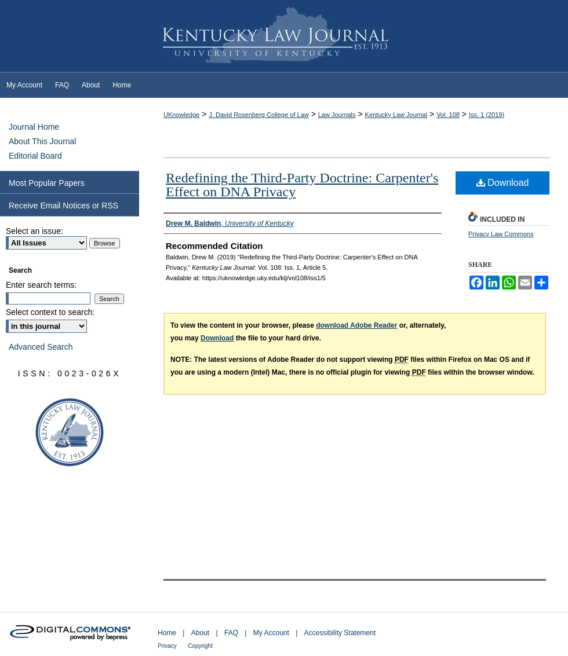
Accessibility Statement (340, 633)
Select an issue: (34, 231)
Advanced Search (41, 346)
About (200, 633)
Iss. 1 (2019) (486, 114)
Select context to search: (50, 312)
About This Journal (42, 141)
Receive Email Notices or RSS (63, 205)
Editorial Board (35, 155)
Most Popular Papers (47, 183)
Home (167, 633)
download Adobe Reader (356, 325)
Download (502, 183)
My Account (271, 633)
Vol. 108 (448, 114)
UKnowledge (181, 114)
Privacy (167, 646)
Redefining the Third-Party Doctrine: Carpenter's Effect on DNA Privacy (302, 184)
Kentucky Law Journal (284, 36)
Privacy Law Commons (500, 233)
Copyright (200, 646)
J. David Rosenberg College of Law (258, 114)
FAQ (231, 633)
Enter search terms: (41, 284)
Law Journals (337, 114)
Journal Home (34, 126)
